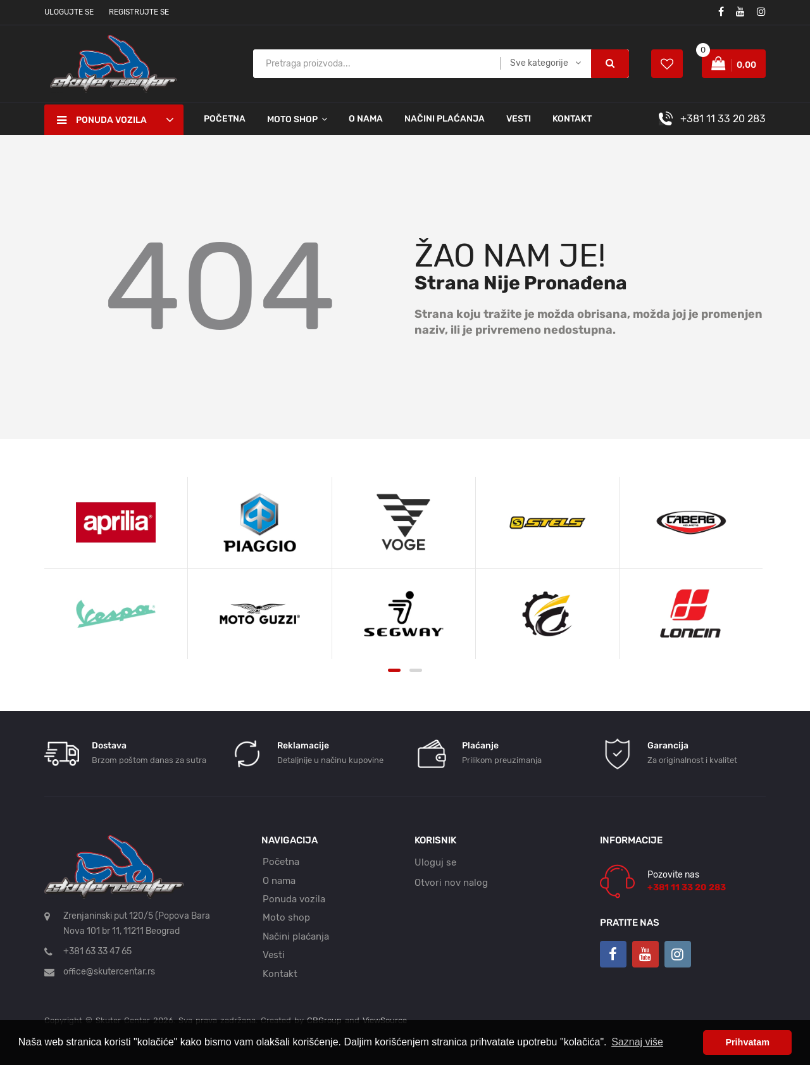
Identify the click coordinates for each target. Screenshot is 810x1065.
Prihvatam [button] (747, 1042)
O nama (366, 118)
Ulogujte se (69, 12)
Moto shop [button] (292, 119)
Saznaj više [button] (637, 1042)
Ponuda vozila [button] (102, 120)
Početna (225, 118)
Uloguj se (435, 862)
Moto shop (286, 917)
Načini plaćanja (444, 118)
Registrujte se (139, 12)
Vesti (518, 118)
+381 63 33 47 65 (97, 951)
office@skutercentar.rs (109, 971)
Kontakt (572, 118)
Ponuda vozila (294, 899)
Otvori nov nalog (451, 882)
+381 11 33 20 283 (723, 119)
